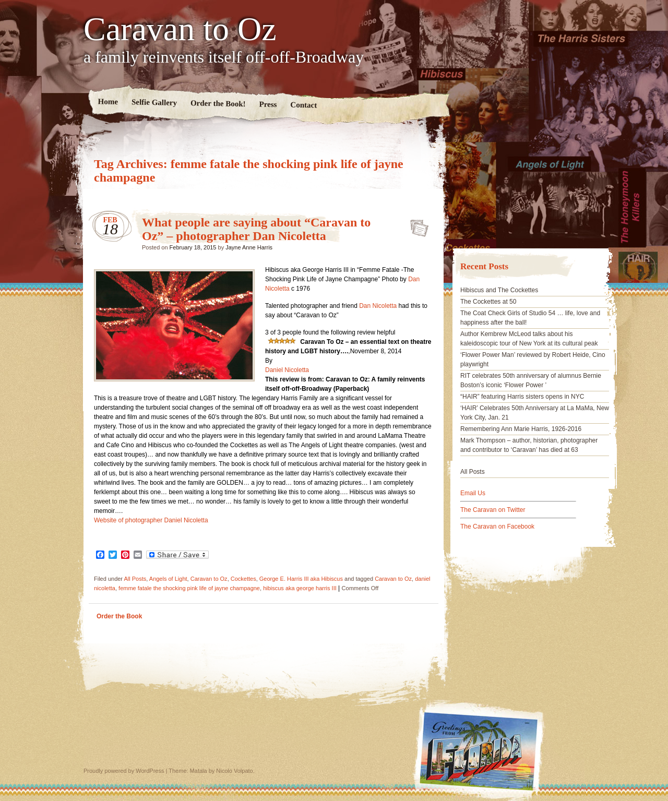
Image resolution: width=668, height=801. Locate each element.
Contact (303, 105)
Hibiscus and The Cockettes (499, 290)
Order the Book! (218, 103)
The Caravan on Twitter (493, 509)
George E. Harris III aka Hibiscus (301, 579)
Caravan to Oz (180, 29)
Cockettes (243, 579)
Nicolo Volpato (234, 771)
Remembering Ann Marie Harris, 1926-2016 (520, 429)
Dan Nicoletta (378, 305)
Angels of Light (168, 579)
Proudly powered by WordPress (124, 771)
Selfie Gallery (154, 102)
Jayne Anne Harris (248, 247)
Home (108, 101)
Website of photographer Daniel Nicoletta (151, 520)
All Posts (135, 579)
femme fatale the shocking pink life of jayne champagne (189, 588)
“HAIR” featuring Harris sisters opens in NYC (522, 396)
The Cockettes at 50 (488, 301)
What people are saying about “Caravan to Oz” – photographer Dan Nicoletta (256, 229)
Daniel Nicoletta (287, 370)
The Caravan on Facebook (497, 526)
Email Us (472, 493)
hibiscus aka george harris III (300, 588)
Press (268, 104)
